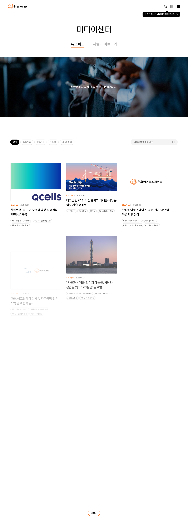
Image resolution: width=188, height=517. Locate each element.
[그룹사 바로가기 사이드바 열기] (171, 6)
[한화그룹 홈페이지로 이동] (17, 6)
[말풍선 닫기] (177, 14)
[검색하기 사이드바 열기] (165, 6)
